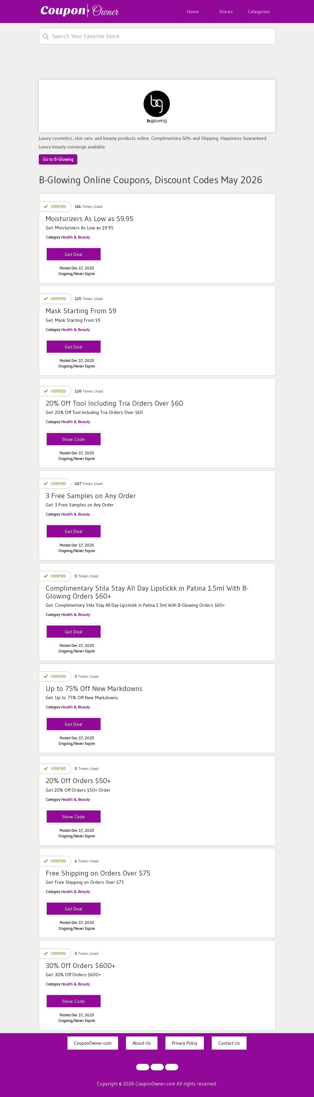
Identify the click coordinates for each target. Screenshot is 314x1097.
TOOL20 (73, 439)
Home (193, 11)
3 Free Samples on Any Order (91, 495)
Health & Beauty (75, 237)
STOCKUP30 (73, 1001)
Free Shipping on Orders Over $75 (98, 873)
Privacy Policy (184, 1043)
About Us (142, 1043)
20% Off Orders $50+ (78, 780)
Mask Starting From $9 (81, 310)
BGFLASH (74, 817)
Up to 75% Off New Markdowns (94, 688)
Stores (226, 11)
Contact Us (229, 1043)
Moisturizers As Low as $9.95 (89, 218)
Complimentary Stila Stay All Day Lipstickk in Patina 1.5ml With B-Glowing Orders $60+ (147, 592)
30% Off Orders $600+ (80, 965)
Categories (259, 11)
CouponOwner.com (92, 1043)
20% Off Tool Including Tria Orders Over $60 (114, 403)
